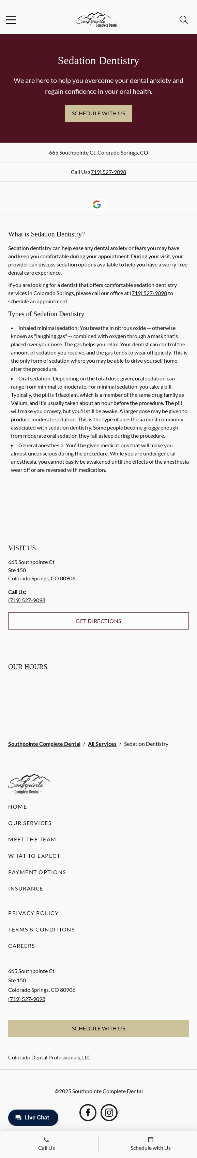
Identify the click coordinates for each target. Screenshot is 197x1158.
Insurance (26, 888)
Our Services (29, 823)
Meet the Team (32, 839)
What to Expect (34, 855)
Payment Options (37, 872)
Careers (21, 945)
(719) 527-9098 (107, 172)
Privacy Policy (33, 913)
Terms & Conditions (41, 929)
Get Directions (98, 621)
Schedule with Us (98, 113)
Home (17, 806)
